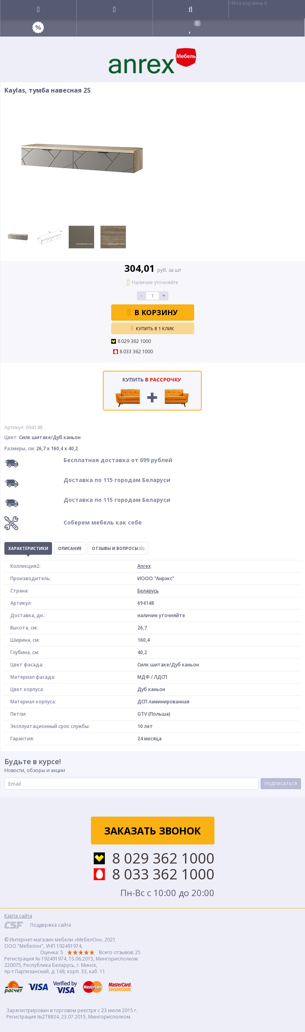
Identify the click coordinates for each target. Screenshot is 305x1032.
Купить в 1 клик (152, 328)
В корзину (152, 312)
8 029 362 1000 (134, 341)
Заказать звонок (152, 830)
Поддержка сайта (50, 925)
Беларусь (148, 590)
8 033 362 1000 (136, 352)
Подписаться (280, 783)
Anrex (144, 566)
